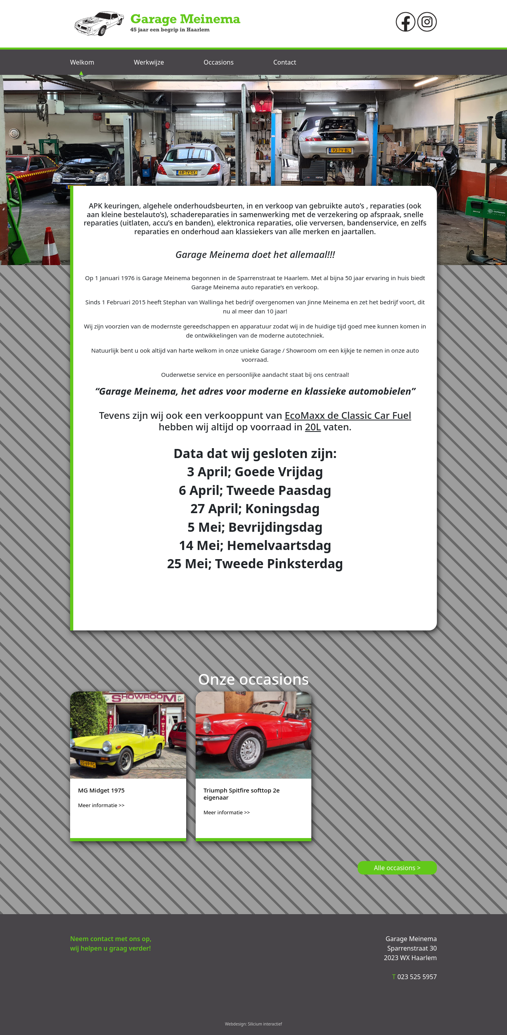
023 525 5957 (414, 976)
